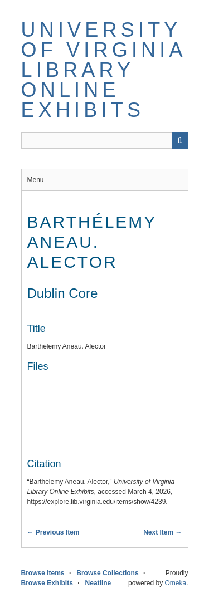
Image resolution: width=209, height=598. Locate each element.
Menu (35, 180)
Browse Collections (107, 573)
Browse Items (43, 573)
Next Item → (162, 532)
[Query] (104, 140)
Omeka (175, 583)
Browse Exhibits (47, 583)
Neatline (98, 583)
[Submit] (180, 140)
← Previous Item (53, 532)
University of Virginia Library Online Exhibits (103, 69)
